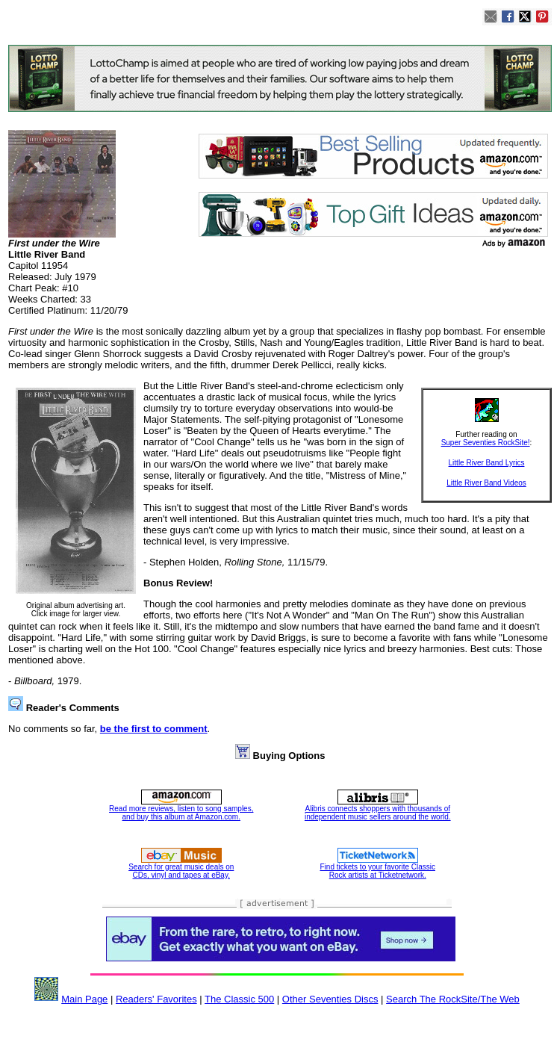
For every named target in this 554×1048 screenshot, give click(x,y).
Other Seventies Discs (330, 999)
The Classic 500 (239, 999)
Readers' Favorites (156, 999)
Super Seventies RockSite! (485, 442)
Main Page (84, 999)
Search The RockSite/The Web (453, 999)
